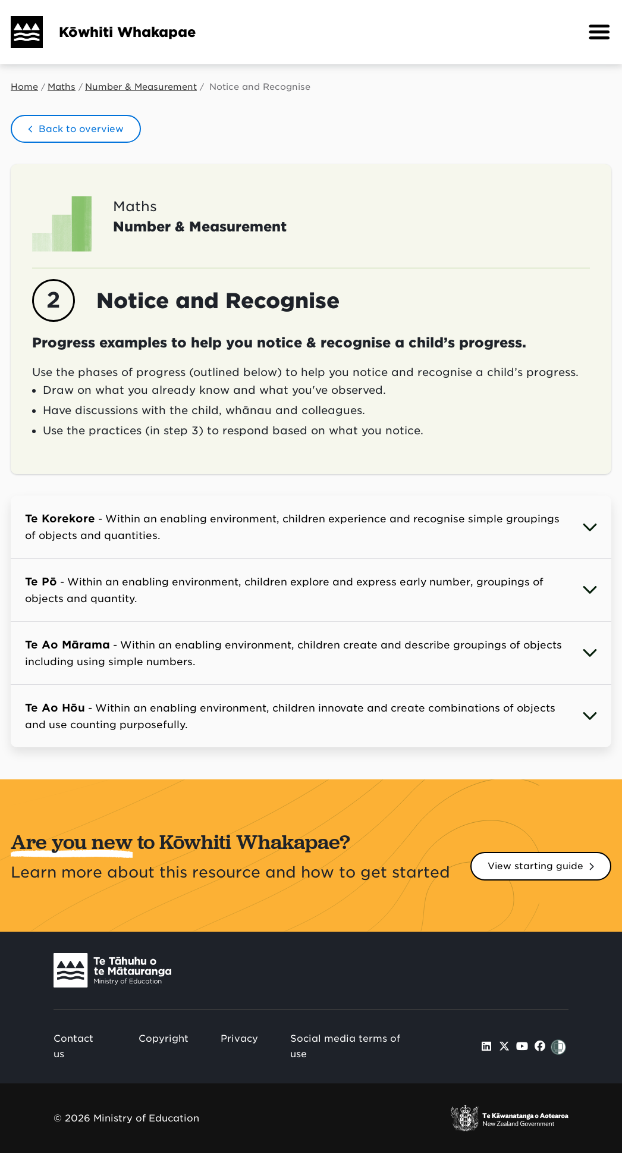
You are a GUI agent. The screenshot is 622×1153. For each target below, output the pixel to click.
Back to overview (81, 128)
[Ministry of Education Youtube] (522, 1046)
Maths (62, 87)
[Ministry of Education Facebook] (539, 1046)
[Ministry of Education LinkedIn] (487, 1046)
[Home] (21, 32)
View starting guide (535, 866)
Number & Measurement (141, 87)
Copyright (164, 1038)
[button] (599, 32)
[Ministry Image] (112, 970)
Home (24, 87)
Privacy (239, 1038)
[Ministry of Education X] (504, 1046)
